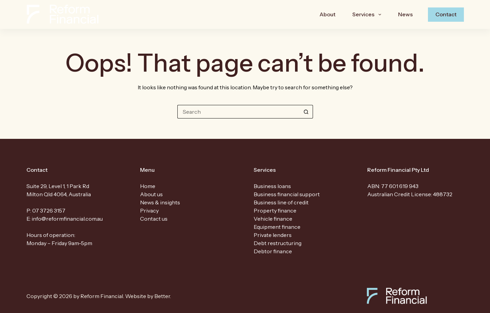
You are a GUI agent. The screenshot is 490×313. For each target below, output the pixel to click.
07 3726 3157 (48, 210)
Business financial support (287, 194)
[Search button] (306, 111)
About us (151, 194)
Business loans (272, 186)
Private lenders (273, 235)
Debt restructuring (277, 243)
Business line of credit (281, 202)
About (327, 14)
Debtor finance (273, 251)
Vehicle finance (273, 218)
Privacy (149, 210)
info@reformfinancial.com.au (67, 218)
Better (162, 296)
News (405, 14)
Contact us (154, 218)
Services (368, 15)
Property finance (275, 210)
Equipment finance (277, 226)
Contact (445, 14)
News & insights (160, 202)
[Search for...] (238, 111)
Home (147, 186)
